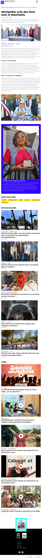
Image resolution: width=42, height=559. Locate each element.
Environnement (5, 202)
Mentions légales (29, 557)
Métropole (18, 43)
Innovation (3, 292)
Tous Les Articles (10, 7)
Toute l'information (21, 547)
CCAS (6, 418)
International (3, 43)
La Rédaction (38, 557)
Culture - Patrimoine (12, 448)
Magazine (19, 543)
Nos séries (19, 545)
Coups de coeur (4, 448)
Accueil (3, 7)
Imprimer (10, 17)
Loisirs (11, 351)
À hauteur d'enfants (5, 231)
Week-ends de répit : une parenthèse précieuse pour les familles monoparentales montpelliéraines (20, 235)
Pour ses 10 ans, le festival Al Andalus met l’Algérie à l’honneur (18, 325)
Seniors (2, 418)
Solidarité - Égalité (11, 43)
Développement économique (11, 292)
